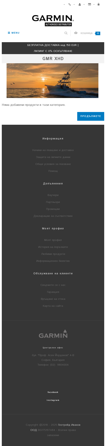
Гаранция (53, 292)
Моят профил (53, 240)
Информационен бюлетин (53, 261)
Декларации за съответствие (53, 216)
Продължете (90, 116)
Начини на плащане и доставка (53, 150)
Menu (14, 33)
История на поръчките (53, 247)
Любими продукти (53, 254)
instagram (53, 400)
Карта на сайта (53, 306)
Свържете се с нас (53, 285)
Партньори (53, 202)
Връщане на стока (53, 299)
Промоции (53, 209)
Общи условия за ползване (53, 164)
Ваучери (53, 195)
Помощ (53, 171)
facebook (53, 392)
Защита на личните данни (53, 157)
